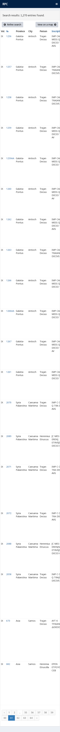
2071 (8, 466)
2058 (8, 574)
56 (32, 712)
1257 (8, 66)
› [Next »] (36, 717)
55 (25, 712)
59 (52, 712)
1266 (8, 280)
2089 (8, 436)
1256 (8, 36)
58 (45, 712)
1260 (8, 188)
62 (18, 717)
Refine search (12, 24)
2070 (8, 402)
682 (8, 664)
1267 (8, 341)
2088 (8, 543)
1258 (8, 97)
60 (5, 717)
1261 (8, 371)
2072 (8, 513)
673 (8, 620)
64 (31, 717)
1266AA (10, 310)
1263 (8, 249)
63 (24, 717)
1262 (8, 219)
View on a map (47, 24)
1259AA (10, 158)
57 (39, 712)
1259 (8, 127)
